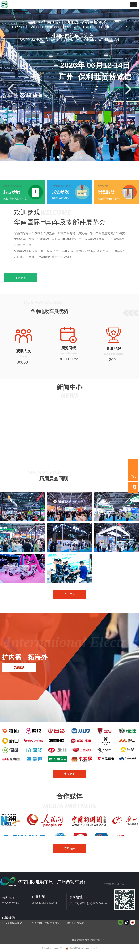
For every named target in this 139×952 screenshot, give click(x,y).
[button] (133, 4)
